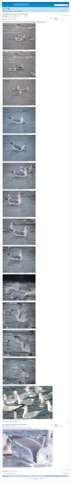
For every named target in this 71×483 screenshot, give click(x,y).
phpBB (32, 478)
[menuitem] (9, 8)
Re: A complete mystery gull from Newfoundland (14, 424)
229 (57, 425)
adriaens (55, 18)
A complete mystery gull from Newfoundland (15, 14)
